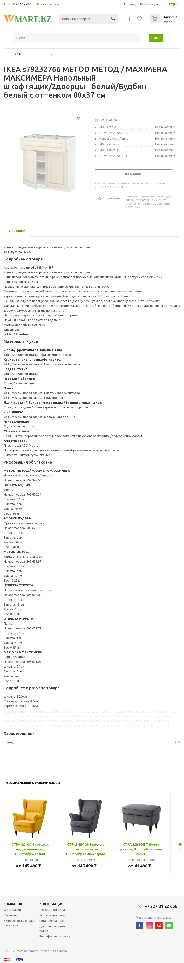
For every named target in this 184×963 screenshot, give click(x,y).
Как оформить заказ (54, 936)
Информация (51, 904)
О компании (12, 909)
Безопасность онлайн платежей (19, 923)
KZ (171, 4)
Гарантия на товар (53, 920)
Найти (156, 37)
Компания (13, 904)
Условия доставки (52, 915)
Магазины (11, 915)
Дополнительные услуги (52, 928)
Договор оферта (52, 909)
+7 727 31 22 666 (19, 4)
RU (176, 4)
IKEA (17, 54)
